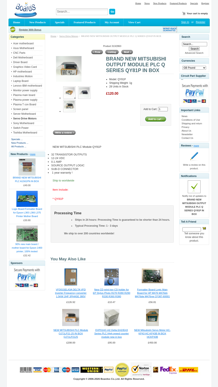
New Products (159, 3)
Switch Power (21, 127)
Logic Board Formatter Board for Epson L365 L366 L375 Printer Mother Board (27, 212)
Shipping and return (192, 123)
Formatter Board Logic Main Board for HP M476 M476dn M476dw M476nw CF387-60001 (152, 293)
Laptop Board (21, 81)
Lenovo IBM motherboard (27, 85)
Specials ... (17, 139)
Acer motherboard (23, 43)
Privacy (185, 127)
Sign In (185, 22)
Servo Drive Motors (68, 36)
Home (138, 3)
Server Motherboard (24, 113)
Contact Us (187, 138)
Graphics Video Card (25, 66)
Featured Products (178, 3)
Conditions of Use (191, 120)
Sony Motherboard (23, 123)
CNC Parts (19, 52)
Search (186, 36)
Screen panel (20, 109)
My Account (112, 22)
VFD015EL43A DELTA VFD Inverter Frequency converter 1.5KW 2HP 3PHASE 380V (71, 293)
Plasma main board (24, 95)
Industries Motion (23, 76)
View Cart (134, 22)
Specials (194, 3)
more (32, 154)
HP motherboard (22, 71)
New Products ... (20, 143)
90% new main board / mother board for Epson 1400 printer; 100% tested (27, 248)
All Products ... (18, 146)
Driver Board (20, 62)
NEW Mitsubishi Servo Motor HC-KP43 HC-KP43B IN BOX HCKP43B (152, 333)
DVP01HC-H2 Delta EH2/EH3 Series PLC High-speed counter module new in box (111, 333)
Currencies (188, 60)
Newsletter (187, 134)
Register (205, 3)
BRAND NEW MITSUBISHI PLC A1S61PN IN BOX (27, 179)
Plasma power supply (25, 99)
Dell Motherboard (23, 57)
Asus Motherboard (23, 48)
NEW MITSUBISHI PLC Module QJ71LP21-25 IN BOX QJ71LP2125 (70, 333)
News (147, 3)
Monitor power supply (25, 90)
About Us (186, 130)
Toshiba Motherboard (25, 132)
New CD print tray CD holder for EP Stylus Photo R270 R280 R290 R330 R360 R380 (111, 293)
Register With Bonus (30, 29)
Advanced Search (194, 53)
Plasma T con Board (24, 104)
